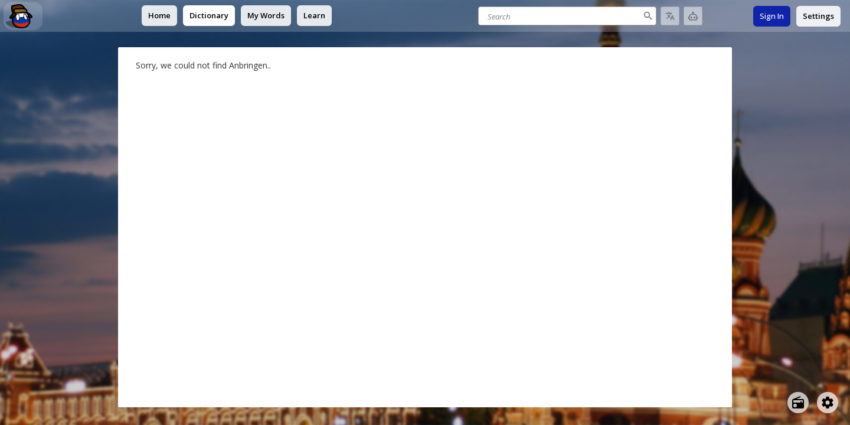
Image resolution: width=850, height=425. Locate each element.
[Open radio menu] (798, 402)
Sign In (772, 16)
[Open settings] (827, 402)
